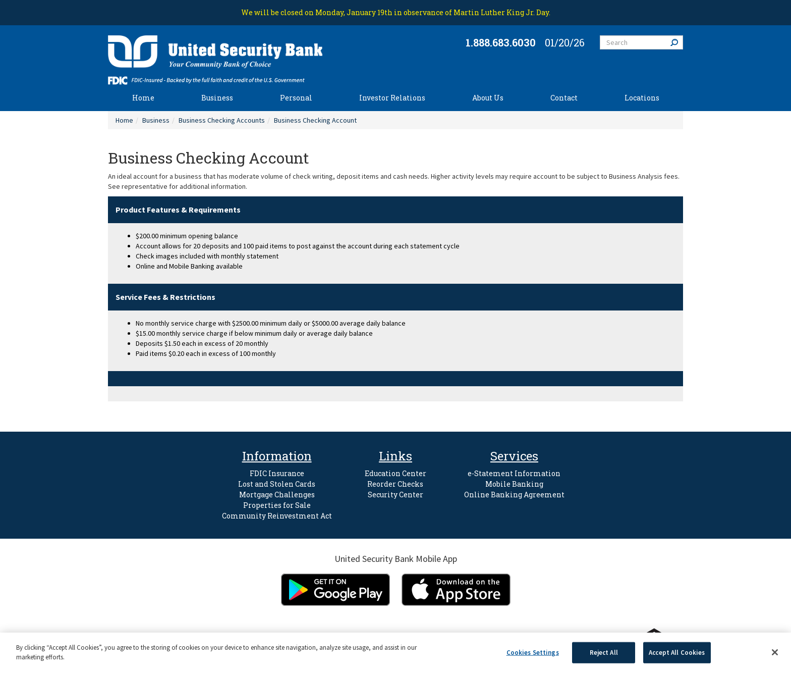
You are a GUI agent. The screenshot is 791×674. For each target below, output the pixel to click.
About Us (487, 97)
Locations (642, 97)
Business (217, 97)
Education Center (395, 473)
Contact (564, 97)
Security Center (395, 494)
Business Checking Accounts (222, 120)
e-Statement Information (514, 473)
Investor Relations (392, 97)
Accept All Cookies (677, 652)
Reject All (604, 652)
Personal (296, 97)
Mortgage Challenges (277, 494)
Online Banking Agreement (514, 494)
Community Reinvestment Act (277, 516)
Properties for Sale (277, 505)
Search (676, 42)
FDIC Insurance (277, 473)
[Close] (775, 652)
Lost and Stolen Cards (276, 484)
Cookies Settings (532, 652)
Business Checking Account (315, 120)
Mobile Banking (514, 484)
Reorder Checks (395, 484)
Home (143, 97)
